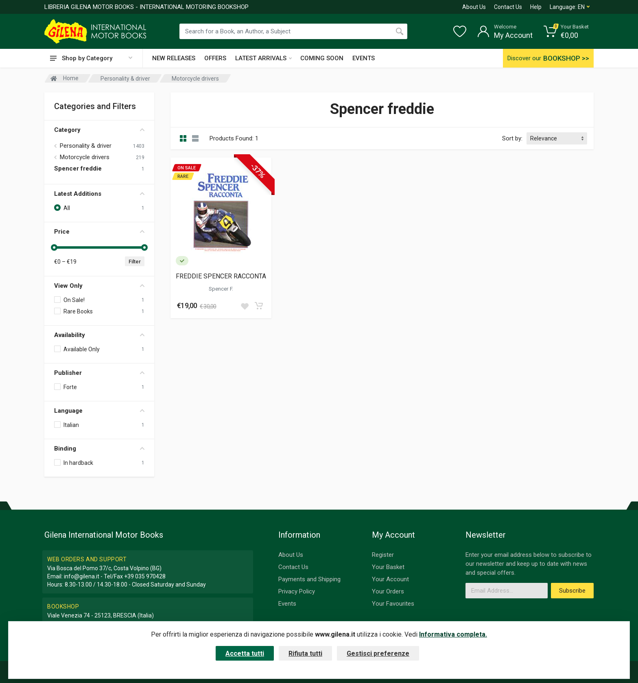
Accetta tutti (244, 653)
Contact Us (508, 7)
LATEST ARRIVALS (263, 58)
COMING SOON (321, 58)
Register (383, 554)
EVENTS (363, 58)
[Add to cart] (258, 305)
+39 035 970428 (145, 576)
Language (99, 410)
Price (99, 231)
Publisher (99, 373)
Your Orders (388, 591)
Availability (99, 335)
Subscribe (572, 590)
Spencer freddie (78, 168)
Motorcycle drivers (84, 157)
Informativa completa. (453, 634)
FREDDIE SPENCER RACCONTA (221, 276)
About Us (474, 7)
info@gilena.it (81, 576)
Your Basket (388, 567)
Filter (135, 261)
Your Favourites (393, 603)
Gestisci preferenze (378, 653)
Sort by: (512, 138)
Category (99, 130)
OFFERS (215, 58)
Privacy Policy (296, 591)
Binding (99, 448)
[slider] (54, 247)
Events (287, 603)
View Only (99, 285)
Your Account (390, 579)
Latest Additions (99, 193)
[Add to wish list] (244, 306)
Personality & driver (85, 145)
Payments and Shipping (309, 579)
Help (536, 7)
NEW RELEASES (173, 58)
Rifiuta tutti (305, 653)
